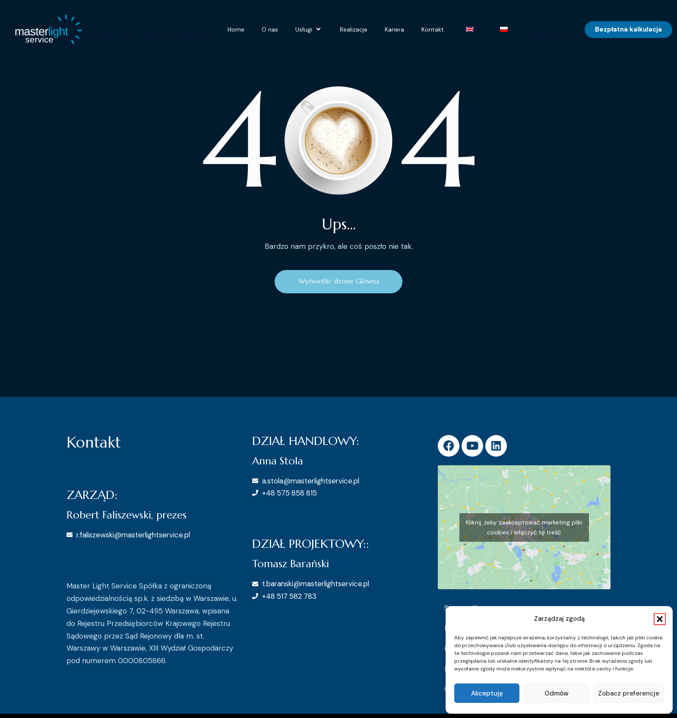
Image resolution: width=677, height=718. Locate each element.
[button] (659, 619)
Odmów (556, 693)
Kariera (394, 29)
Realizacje (353, 29)
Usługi (309, 29)
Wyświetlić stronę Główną (339, 281)
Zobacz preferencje (628, 693)
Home (236, 29)
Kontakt (432, 29)
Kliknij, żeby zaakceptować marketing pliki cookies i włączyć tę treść (524, 528)
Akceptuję (487, 693)
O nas (270, 29)
